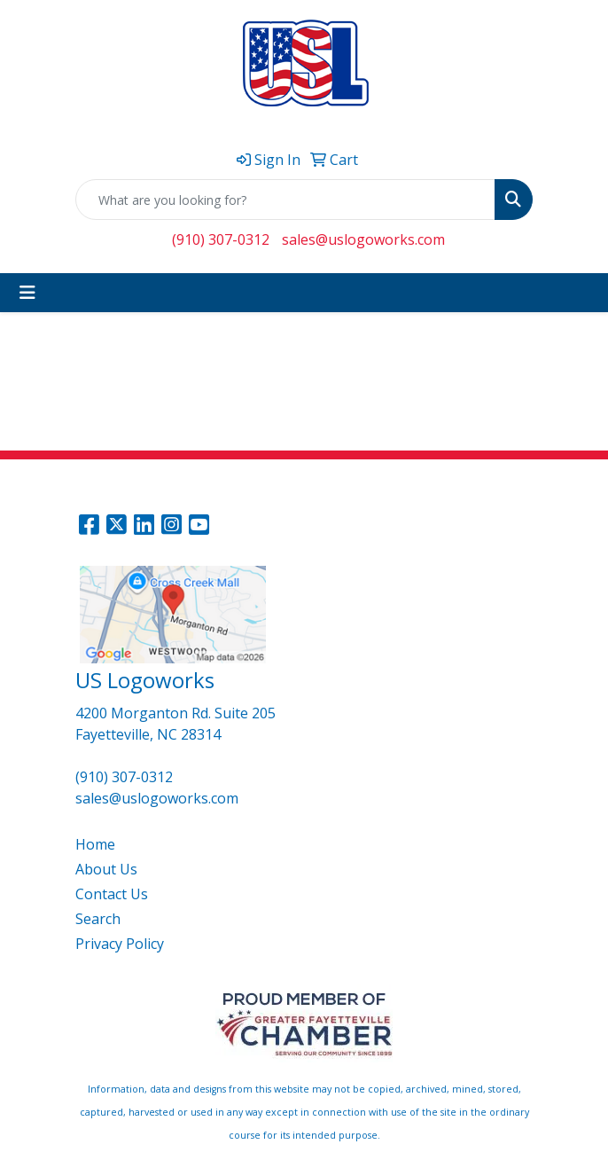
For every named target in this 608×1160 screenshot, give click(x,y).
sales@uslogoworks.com (363, 239)
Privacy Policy (119, 943)
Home (95, 844)
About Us (106, 869)
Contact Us (111, 894)
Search (98, 919)
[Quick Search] (285, 199)
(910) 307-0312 (220, 239)
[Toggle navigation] (27, 292)
